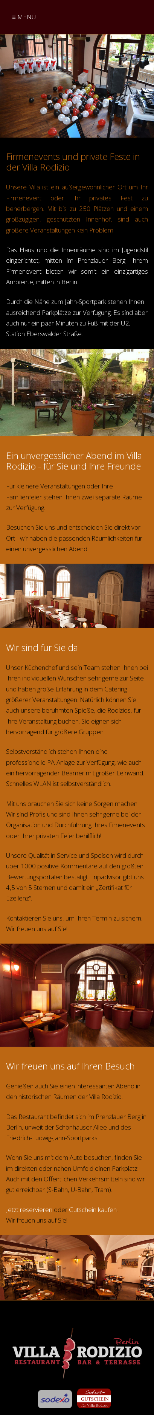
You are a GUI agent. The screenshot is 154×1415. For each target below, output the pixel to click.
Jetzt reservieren (29, 1209)
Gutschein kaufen (93, 1209)
